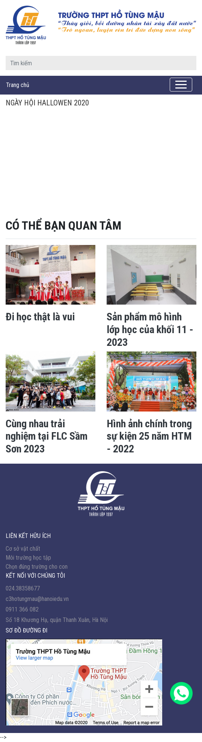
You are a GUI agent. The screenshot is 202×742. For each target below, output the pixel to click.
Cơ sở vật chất (23, 548)
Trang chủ (17, 85)
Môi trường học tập (28, 557)
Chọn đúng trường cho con (37, 566)
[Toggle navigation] (181, 85)
